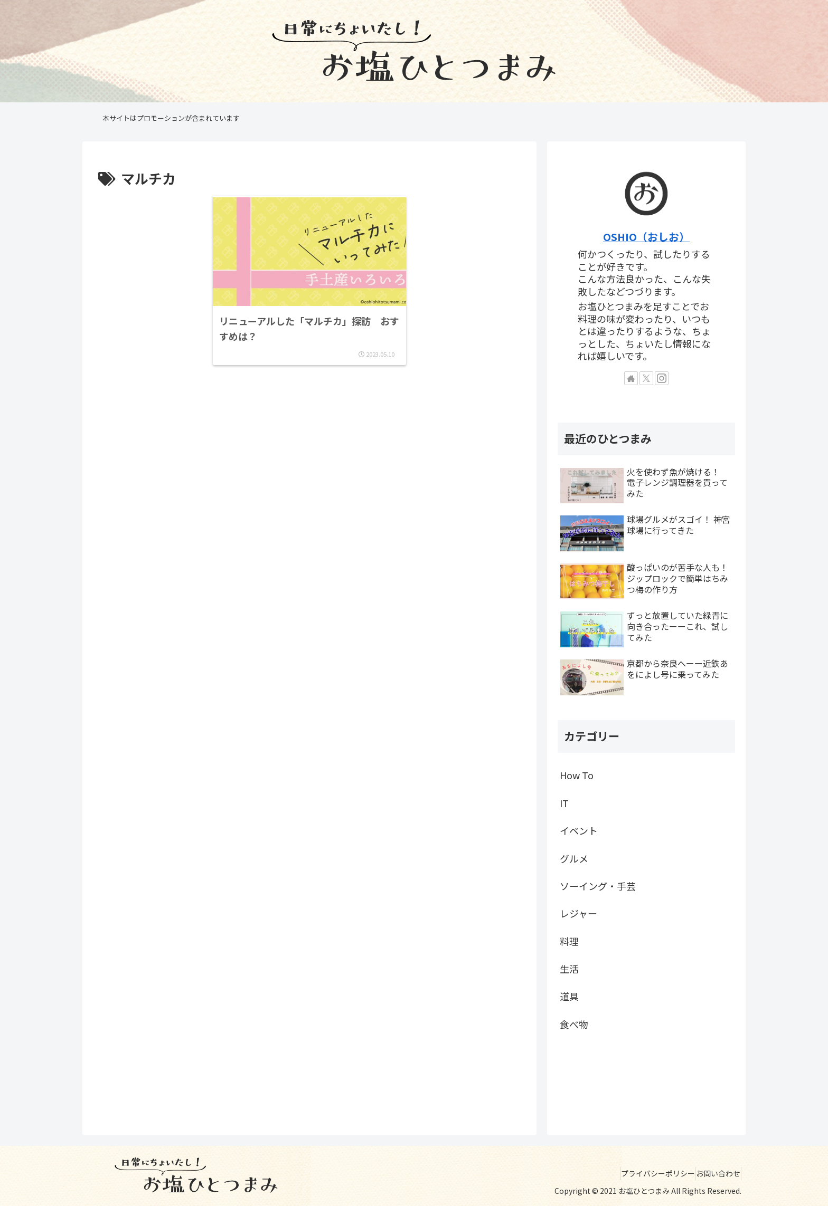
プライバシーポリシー (643, 1173)
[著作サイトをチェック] (631, 378)
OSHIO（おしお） (646, 236)
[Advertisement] (309, 433)
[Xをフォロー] (646, 378)
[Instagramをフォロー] (662, 378)
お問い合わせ (713, 1173)
